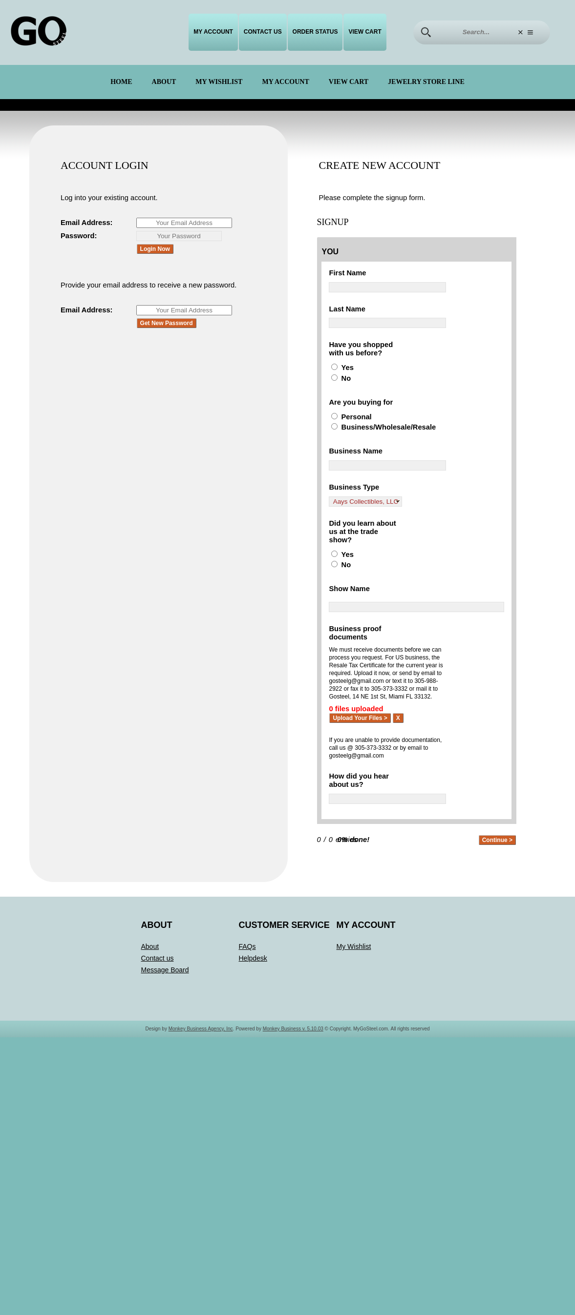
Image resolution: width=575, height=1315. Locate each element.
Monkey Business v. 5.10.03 (293, 1036)
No (346, 380)
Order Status (315, 31)
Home (121, 81)
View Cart (364, 31)
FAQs (247, 954)
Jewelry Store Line (426, 81)
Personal (357, 419)
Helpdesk (253, 966)
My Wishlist (218, 81)
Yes (348, 370)
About (164, 81)
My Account (213, 31)
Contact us (263, 31)
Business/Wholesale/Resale (391, 430)
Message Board (165, 978)
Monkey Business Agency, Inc (201, 1036)
